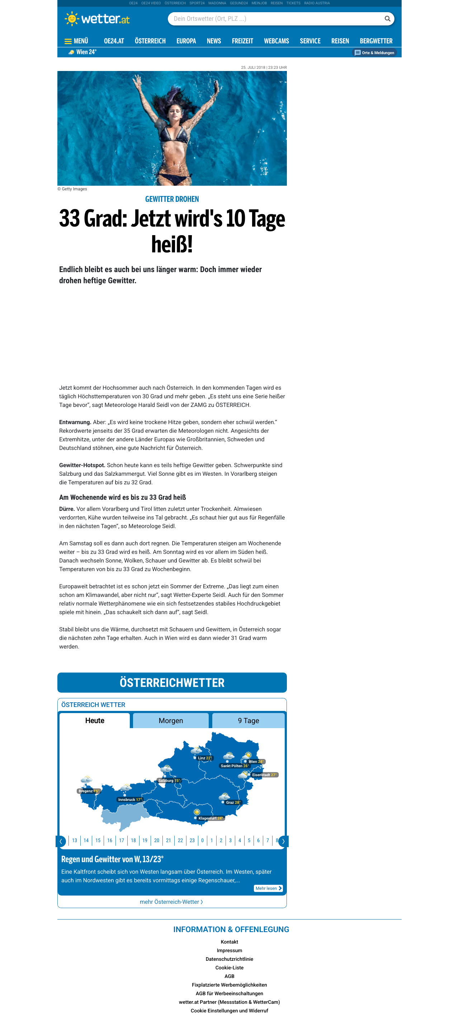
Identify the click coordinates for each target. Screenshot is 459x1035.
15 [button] (101, 840)
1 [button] (215, 840)
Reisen (277, 3)
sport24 (197, 3)
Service (310, 41)
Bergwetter (376, 41)
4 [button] (243, 840)
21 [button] (172, 840)
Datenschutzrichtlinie (230, 959)
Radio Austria (317, 3)
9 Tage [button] (248, 720)
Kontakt (229, 942)
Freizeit (242, 41)
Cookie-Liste (230, 968)
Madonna (217, 3)
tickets (294, 3)
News (214, 41)
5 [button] (253, 840)
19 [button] (148, 840)
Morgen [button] (171, 720)
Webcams (276, 41)
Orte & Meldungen (374, 53)
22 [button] (184, 840)
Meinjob (259, 3)
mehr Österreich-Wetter (172, 901)
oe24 (133, 3)
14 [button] (90, 840)
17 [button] (125, 840)
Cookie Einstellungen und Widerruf (229, 1011)
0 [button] (206, 840)
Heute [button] (94, 720)
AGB (229, 976)
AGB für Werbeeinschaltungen (229, 994)
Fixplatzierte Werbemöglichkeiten (229, 985)
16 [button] (113, 840)
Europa (186, 41)
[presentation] (61, 841)
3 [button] (234, 840)
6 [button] (262, 840)
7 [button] (271, 840)
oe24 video (151, 3)
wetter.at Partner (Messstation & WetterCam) (229, 1002)
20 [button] (160, 840)
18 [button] (137, 840)
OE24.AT (114, 41)
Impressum (229, 951)
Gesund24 (239, 3)
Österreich (175, 3)
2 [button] (225, 840)
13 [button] (78, 840)
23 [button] (196, 840)
